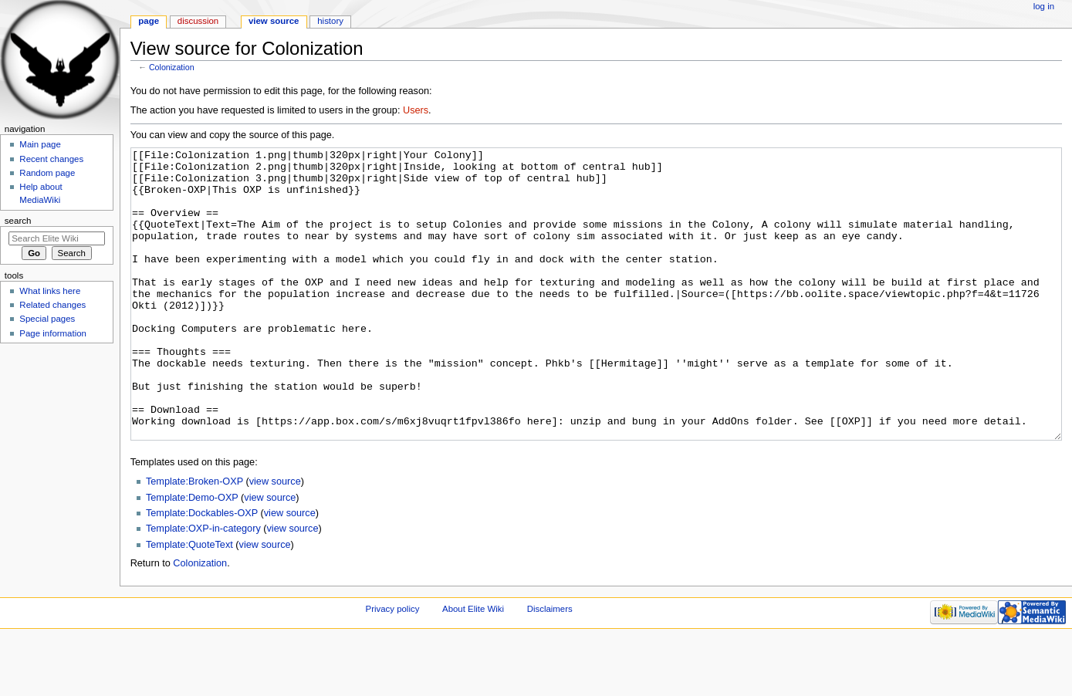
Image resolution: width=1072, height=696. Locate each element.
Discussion (198, 20)
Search (18, 220)
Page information (52, 333)
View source (274, 20)
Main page (40, 144)
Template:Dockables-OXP (202, 571)
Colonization (171, 67)
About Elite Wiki (473, 666)
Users (415, 110)
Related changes (52, 304)
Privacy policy (393, 666)
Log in (1043, 6)
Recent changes (51, 159)
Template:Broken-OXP (194, 539)
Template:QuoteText (189, 602)
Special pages (47, 318)
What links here (49, 291)
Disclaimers (550, 666)
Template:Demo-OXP (192, 555)
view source (275, 539)
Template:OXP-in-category (203, 586)
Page (148, 20)
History (330, 20)
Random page (47, 172)
